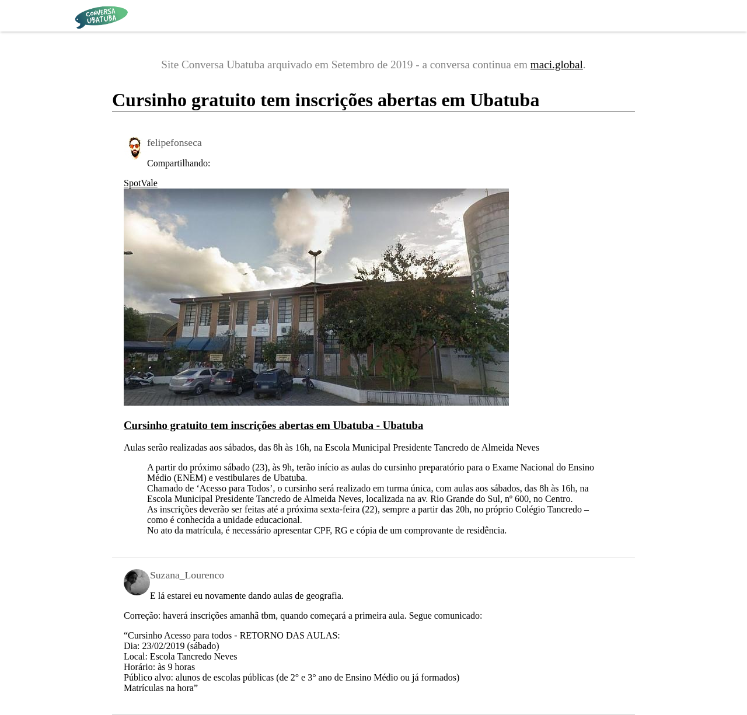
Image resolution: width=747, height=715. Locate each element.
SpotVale (141, 183)
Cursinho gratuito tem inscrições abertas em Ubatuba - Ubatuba (273, 425)
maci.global (556, 64)
